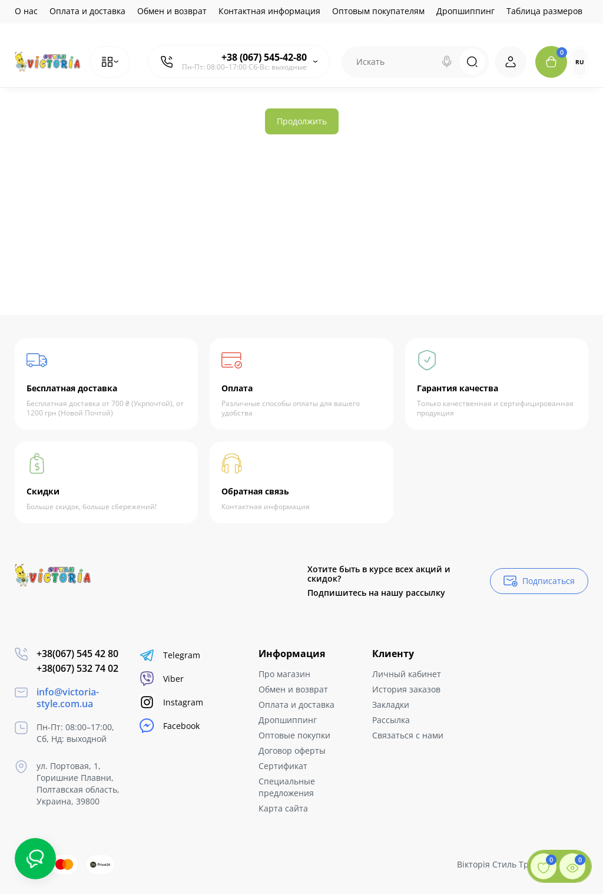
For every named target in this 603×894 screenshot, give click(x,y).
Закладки (390, 704)
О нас (26, 11)
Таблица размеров (544, 11)
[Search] (447, 62)
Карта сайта (283, 808)
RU (579, 62)
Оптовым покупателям (378, 11)
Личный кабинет (406, 673)
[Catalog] (110, 62)
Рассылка (391, 719)
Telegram (170, 655)
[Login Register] (510, 62)
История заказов (406, 689)
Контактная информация (269, 11)
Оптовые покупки (294, 735)
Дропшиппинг (465, 11)
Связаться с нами (407, 735)
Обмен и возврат (172, 11)
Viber (162, 678)
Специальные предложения (287, 787)
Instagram (171, 702)
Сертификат (283, 765)
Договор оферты (292, 750)
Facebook (170, 725)
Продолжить (302, 121)
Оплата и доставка (87, 11)
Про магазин (284, 673)
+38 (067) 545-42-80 (264, 57)
